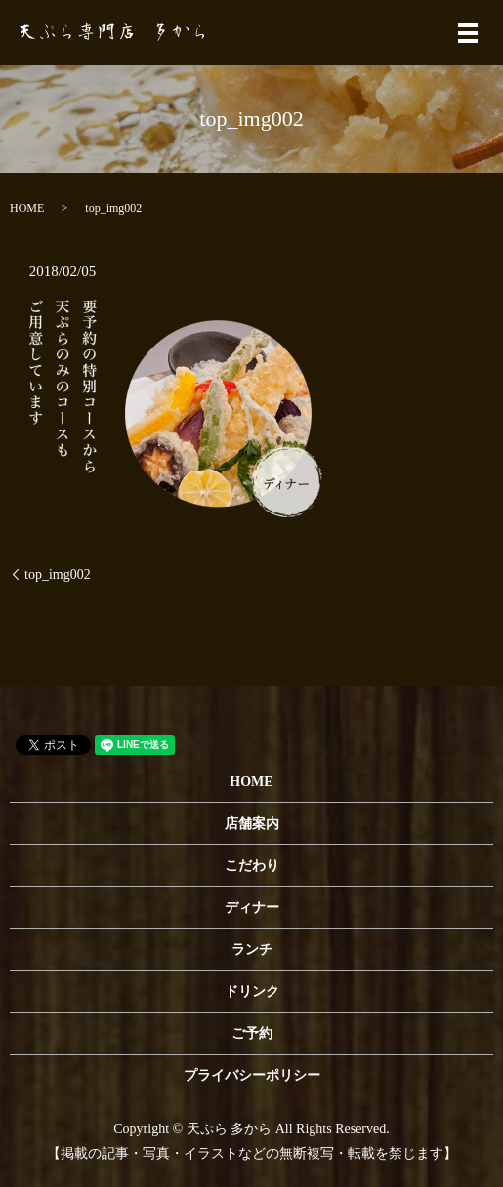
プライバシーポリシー (252, 1075)
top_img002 (57, 574)
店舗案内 (252, 823)
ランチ (251, 949)
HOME (27, 208)
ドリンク (252, 991)
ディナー (252, 907)
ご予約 (251, 1033)
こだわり (252, 865)
